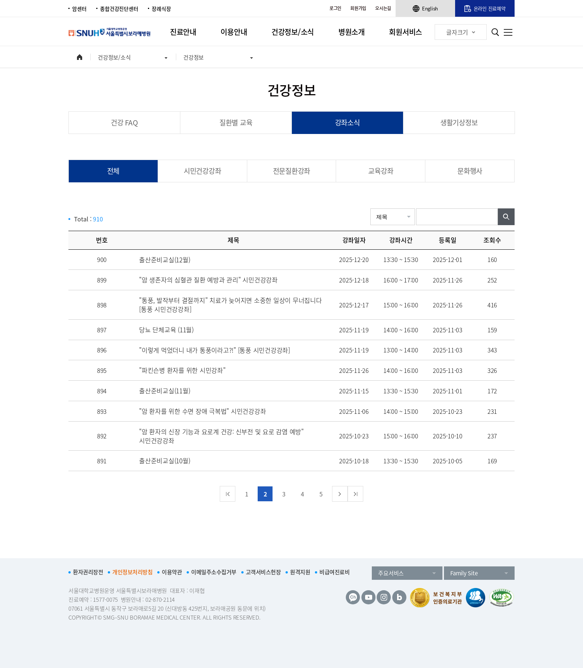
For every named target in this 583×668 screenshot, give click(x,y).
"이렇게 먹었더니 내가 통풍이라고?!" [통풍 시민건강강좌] (214, 350)
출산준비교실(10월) (164, 460)
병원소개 (351, 31)
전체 (113, 171)
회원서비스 (405, 31)
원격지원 (300, 572)
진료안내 (183, 31)
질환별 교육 (235, 122)
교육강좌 (380, 171)
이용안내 (233, 31)
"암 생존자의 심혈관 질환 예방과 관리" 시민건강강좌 (208, 279)
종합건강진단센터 (119, 8)
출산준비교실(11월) (164, 390)
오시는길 (383, 8)
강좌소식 (347, 122)
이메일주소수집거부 (213, 572)
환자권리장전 (88, 572)
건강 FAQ (124, 122)
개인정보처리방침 (132, 572)
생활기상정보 (459, 122)
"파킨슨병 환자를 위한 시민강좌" (182, 370)
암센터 (79, 8)
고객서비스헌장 (263, 572)
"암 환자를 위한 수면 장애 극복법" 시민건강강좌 (202, 411)
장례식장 (161, 8)
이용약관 (172, 572)
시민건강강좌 (202, 171)
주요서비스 (391, 573)
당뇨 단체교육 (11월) (166, 329)
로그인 (335, 8)
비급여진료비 (334, 572)
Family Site (463, 573)
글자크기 (460, 32)
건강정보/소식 (292, 31)
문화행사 (469, 171)
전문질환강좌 (291, 171)
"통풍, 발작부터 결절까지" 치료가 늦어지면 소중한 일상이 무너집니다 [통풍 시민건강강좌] (230, 304)
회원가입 (358, 8)
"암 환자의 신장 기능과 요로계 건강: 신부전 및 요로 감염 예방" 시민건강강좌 (221, 436)
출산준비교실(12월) (164, 259)
